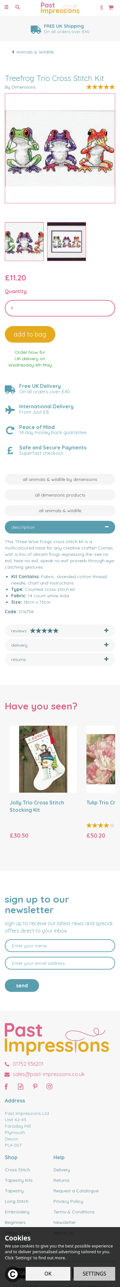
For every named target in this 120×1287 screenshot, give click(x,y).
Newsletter (64, 1222)
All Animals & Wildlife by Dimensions (60, 479)
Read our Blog (21, 1086)
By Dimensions (20, 87)
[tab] (60, 527)
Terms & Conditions (74, 1212)
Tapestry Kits (19, 1180)
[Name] (60, 945)
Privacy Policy (68, 1201)
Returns (61, 1180)
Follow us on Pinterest (35, 1086)
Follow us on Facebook (6, 1086)
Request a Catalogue (76, 1191)
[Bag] (111, 7)
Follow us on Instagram (49, 1086)
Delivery (61, 1170)
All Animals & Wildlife (60, 510)
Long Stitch (16, 1201)
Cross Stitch (17, 1170)
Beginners (15, 1222)
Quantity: (16, 291)
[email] (60, 963)
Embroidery (17, 1212)
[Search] (17, 7)
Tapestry (14, 1191)
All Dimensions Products (60, 495)
